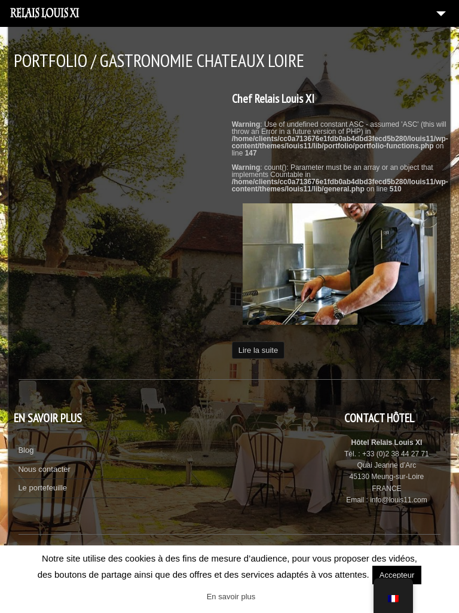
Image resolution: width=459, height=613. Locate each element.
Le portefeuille (42, 487)
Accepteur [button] (397, 575)
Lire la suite (258, 350)
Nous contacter (44, 469)
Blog (25, 450)
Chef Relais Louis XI (273, 98)
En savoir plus (231, 596)
